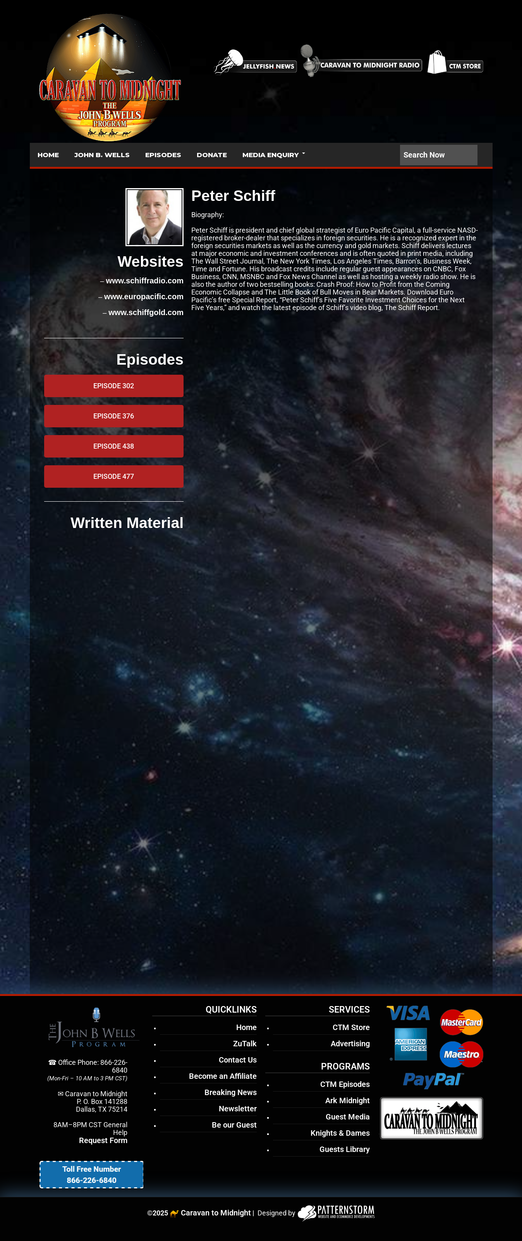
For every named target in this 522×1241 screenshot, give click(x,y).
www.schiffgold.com (146, 312)
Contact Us (238, 1059)
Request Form (103, 1140)
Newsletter (238, 1108)
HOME (48, 155)
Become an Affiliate (223, 1076)
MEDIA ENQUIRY (270, 155)
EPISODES (163, 155)
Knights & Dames (340, 1133)
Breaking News (230, 1092)
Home (246, 1027)
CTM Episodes (345, 1084)
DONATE (212, 155)
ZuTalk (245, 1043)
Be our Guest (234, 1125)
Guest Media (348, 1116)
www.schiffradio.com (145, 280)
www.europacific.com (144, 296)
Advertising (350, 1043)
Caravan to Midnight (216, 1212)
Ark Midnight (347, 1100)
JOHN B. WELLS (102, 155)
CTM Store (351, 1027)
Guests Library (344, 1149)
